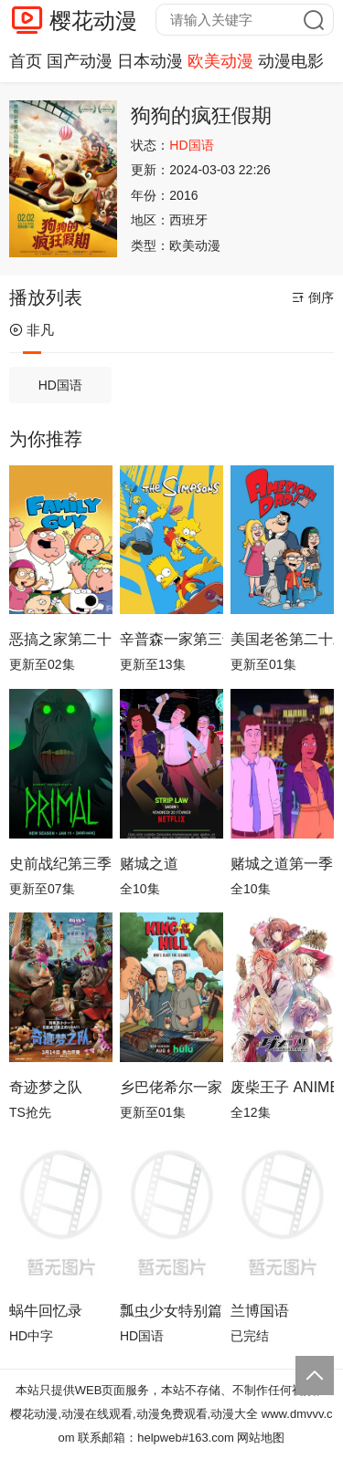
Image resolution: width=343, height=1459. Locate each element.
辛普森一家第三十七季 (171, 639)
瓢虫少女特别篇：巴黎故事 (171, 1310)
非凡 (31, 330)
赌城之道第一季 (281, 863)
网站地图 (260, 1437)
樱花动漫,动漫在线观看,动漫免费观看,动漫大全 (134, 1414)
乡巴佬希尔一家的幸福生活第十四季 (171, 1087)
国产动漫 (80, 61)
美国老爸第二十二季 (282, 639)
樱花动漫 (93, 20)
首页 (25, 61)
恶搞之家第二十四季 (61, 639)
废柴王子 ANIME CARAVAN (282, 1087)
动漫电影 (291, 61)
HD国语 (60, 385)
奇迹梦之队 (45, 1087)
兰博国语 (259, 1310)
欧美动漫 (220, 61)
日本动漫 (150, 61)
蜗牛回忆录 (45, 1310)
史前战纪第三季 (60, 863)
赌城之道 (149, 863)
